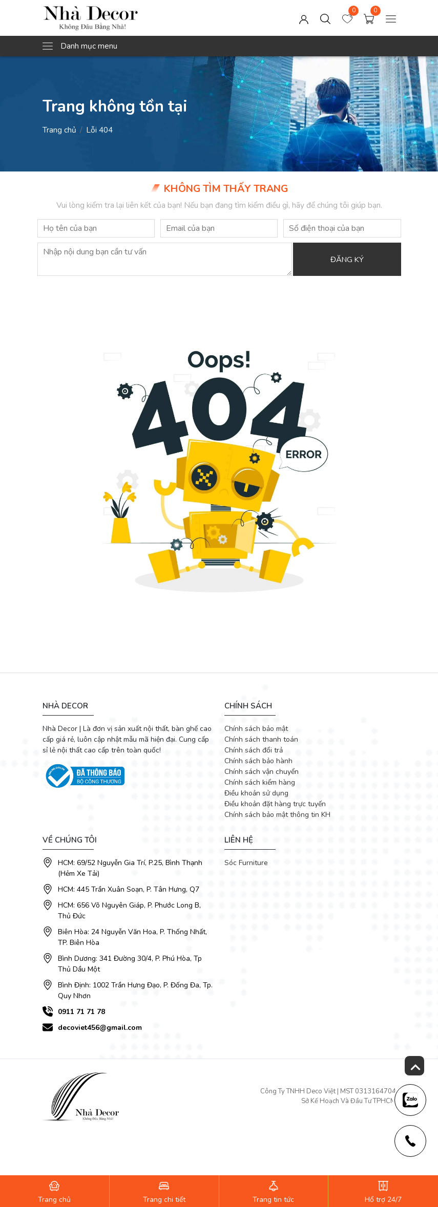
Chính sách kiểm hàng (259, 782)
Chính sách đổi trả (253, 750)
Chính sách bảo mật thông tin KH (277, 815)
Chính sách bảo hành (258, 761)
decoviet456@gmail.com (100, 1027)
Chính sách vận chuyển (261, 772)
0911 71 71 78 (81, 1012)
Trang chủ (59, 129)
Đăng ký (349, 259)
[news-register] (410, 1099)
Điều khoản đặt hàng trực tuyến (275, 804)
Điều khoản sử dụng (256, 793)
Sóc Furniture (246, 863)
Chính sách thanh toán (261, 739)
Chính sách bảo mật (256, 729)
